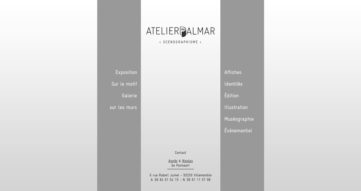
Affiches (233, 72)
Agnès (172, 161)
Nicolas (187, 161)
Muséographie (239, 119)
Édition (231, 95)
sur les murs (123, 107)
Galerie (129, 95)
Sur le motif (124, 84)
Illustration (236, 107)
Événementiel (238, 130)
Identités (233, 84)
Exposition (126, 72)
